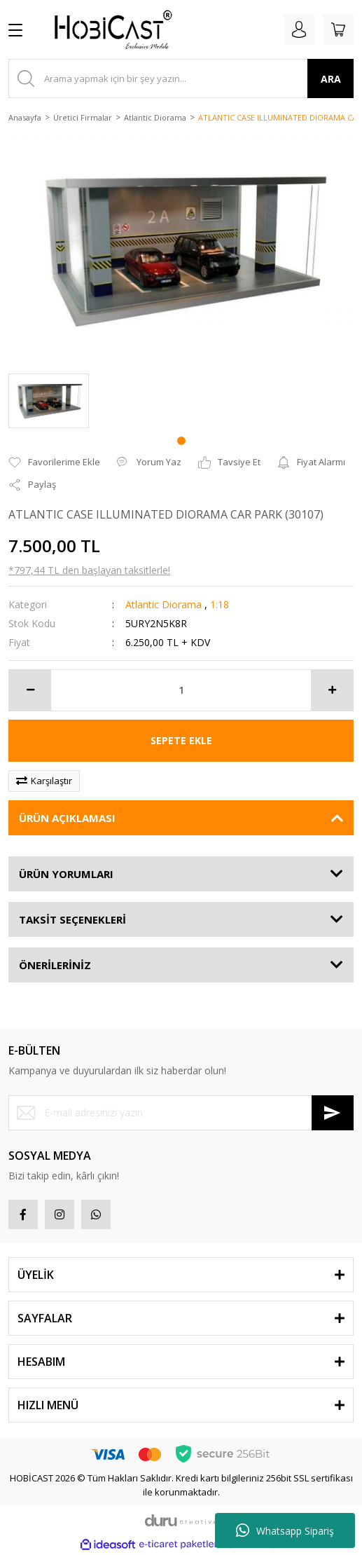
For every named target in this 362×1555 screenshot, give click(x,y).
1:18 (219, 604)
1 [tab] (181, 441)
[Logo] (107, 29)
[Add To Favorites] (54, 462)
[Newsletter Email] (181, 1112)
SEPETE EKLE (181, 740)
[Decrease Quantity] (30, 690)
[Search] (181, 78)
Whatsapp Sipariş (285, 1530)
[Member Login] (299, 29)
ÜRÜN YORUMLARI (66, 874)
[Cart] (338, 29)
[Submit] (333, 1112)
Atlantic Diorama (163, 604)
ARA (331, 78)
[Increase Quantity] (332, 690)
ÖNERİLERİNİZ (55, 965)
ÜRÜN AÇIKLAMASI (67, 818)
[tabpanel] (48, 401)
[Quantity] (181, 690)
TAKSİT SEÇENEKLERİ (72, 919)
